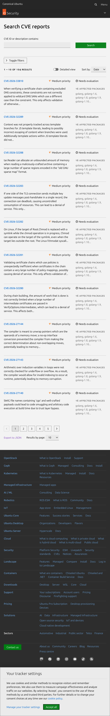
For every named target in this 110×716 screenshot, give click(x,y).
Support (78, 457)
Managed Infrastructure (84, 615)
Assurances (81, 553)
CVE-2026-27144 (13, 324)
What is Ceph (47, 465)
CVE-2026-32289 (13, 116)
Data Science (62, 492)
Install (67, 457)
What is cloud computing (54, 538)
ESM (65, 550)
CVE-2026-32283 (13, 185)
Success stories (61, 515)
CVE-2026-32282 (13, 221)
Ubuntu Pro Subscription (53, 603)
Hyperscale (46, 530)
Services (77, 515)
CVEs (57, 553)
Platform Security (49, 550)
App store (45, 507)
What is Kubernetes (51, 473)
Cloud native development (55, 625)
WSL (65, 584)
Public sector (76, 633)
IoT (6, 507)
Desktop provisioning (83, 603)
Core (73, 584)
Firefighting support (65, 596)
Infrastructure (60, 615)
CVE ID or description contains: (21, 38)
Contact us (13, 647)
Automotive (46, 633)
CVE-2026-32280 (13, 288)
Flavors (79, 523)
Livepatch (76, 550)
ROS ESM (45, 500)
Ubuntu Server (12, 530)
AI (41, 615)
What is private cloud (83, 538)
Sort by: (86, 69)
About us (45, 646)
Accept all (51, 707)
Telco (89, 633)
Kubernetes (10, 473)
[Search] (95, 4)
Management (83, 507)
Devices (44, 607)
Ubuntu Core (11, 515)
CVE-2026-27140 (13, 393)
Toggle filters (16, 60)
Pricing (86, 592)
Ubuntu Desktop (13, 523)
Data (47, 615)
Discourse (45, 596)
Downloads (10, 584)
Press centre (47, 651)
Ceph (7, 465)
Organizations (47, 523)
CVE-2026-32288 (13, 152)
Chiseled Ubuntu (75, 573)
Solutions (9, 615)
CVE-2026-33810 (13, 80)
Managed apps (48, 484)
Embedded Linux (63, 507)
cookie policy (55, 698)
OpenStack (10, 457)
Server (56, 584)
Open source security (52, 620)
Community (77, 500)
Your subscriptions (50, 592)
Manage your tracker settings (23, 707)
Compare (72, 561)
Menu (104, 4)
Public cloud (91, 542)
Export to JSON (12, 437)
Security (8, 550)
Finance (98, 633)
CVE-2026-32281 (13, 254)
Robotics (9, 500)
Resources (45, 477)
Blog (82, 646)
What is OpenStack (50, 457)
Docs (90, 465)
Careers (72, 646)
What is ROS (60, 500)
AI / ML (8, 492)
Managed (63, 465)
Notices (67, 553)
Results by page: (35, 437)
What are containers (51, 573)
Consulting (78, 465)
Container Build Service (61, 576)
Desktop (44, 584)
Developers (65, 523)
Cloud (7, 538)
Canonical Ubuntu (13, 3)
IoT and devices (75, 620)
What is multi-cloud (70, 542)
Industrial (61, 633)
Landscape (10, 561)
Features (45, 515)
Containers (10, 573)
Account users (71, 592)
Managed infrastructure (18, 484)
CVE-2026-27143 (13, 359)
